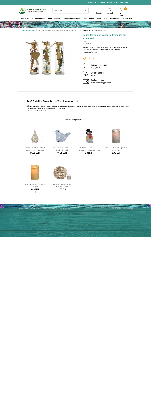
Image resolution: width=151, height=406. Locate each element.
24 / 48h (93, 75)
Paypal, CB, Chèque (97, 68)
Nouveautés (127, 19)
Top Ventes (114, 19)
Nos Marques (89, 19)
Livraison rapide (98, 73)
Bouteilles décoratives (68, 106)
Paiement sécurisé (99, 65)
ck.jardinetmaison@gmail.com (101, 83)
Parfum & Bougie (38, 19)
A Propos (117, 23)
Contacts (128, 23)
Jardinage (24, 19)
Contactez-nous (97, 80)
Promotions (102, 19)
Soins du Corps (54, 19)
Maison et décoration (71, 19)
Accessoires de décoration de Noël (95, 30)
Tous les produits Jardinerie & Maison (50, 30)
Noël (80, 30)
